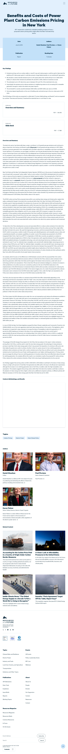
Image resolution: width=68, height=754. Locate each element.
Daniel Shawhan (41, 45)
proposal (17, 180)
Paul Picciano (51, 45)
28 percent (33, 147)
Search (42, 740)
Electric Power (20, 438)
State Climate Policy (33, 438)
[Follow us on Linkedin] (10, 629)
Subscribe (41, 736)
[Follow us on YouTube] (7, 629)
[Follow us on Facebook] (5, 629)
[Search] (20, 740)
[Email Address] (19, 736)
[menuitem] (13, 654)
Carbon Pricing (8, 438)
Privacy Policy (6, 746)
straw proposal (37, 178)
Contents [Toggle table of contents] (8, 749)
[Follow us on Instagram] (13, 629)
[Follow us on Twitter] (3, 629)
